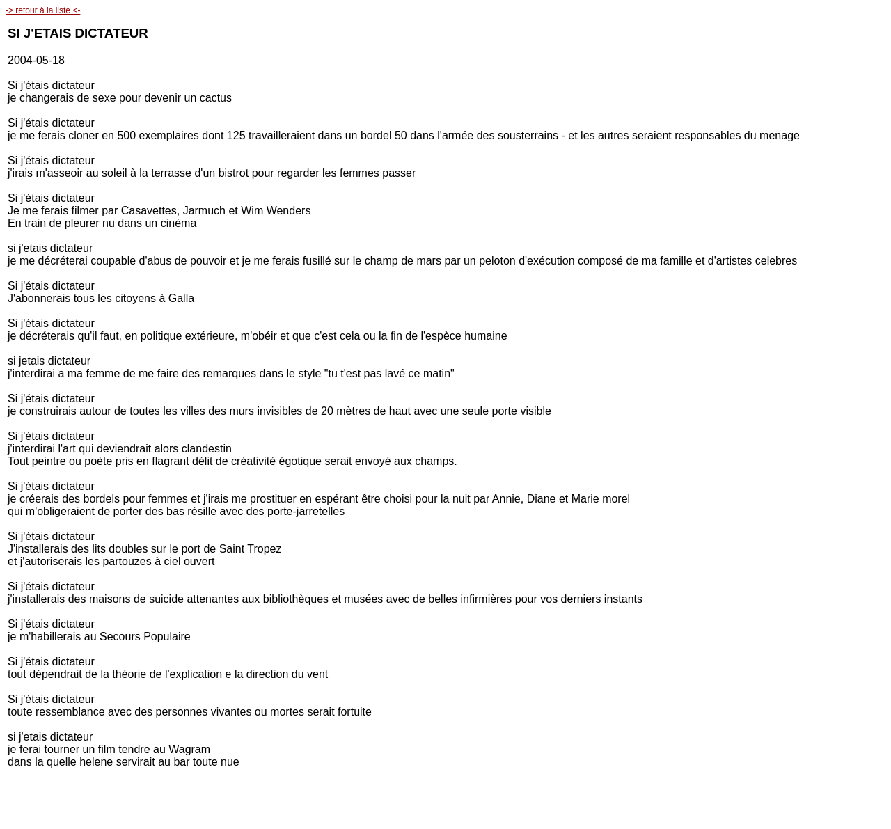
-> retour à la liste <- (43, 10)
